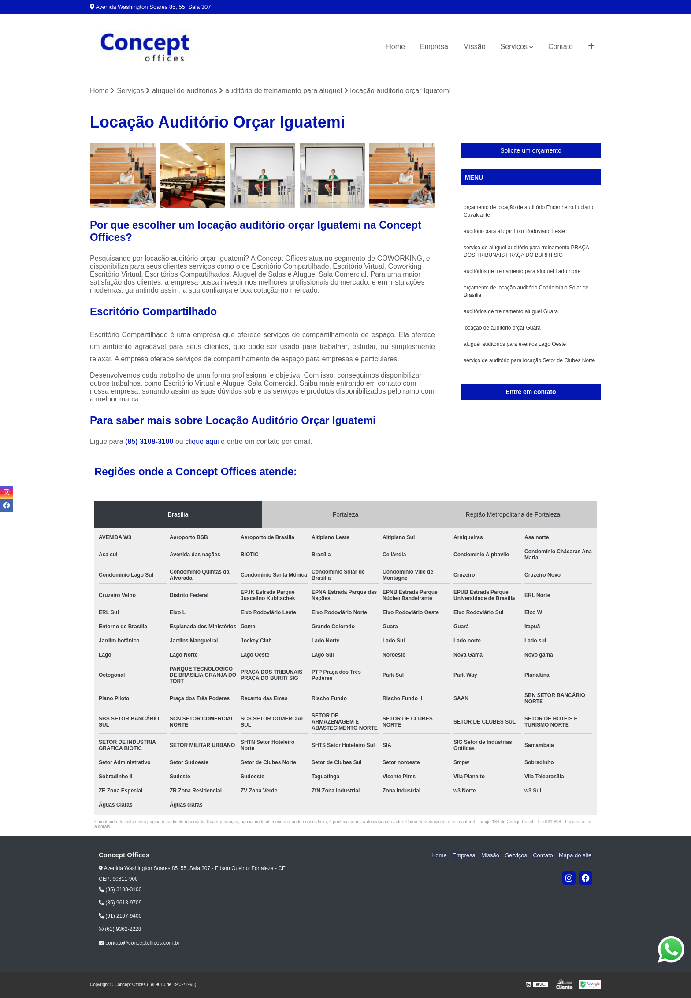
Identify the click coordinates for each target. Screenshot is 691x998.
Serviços (514, 46)
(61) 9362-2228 (120, 930)
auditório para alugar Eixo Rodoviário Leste (514, 232)
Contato (560, 46)
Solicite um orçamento (530, 150)
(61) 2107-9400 (120, 916)
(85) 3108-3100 (150, 442)
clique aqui (202, 442)
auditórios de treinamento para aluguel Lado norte (522, 274)
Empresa (434, 46)
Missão (474, 46)
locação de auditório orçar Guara (502, 332)
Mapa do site (575, 855)
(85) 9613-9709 (120, 903)
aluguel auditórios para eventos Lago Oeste (515, 349)
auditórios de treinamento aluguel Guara (511, 315)
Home (395, 46)
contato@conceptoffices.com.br (139, 943)
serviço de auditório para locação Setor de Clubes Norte (529, 366)
